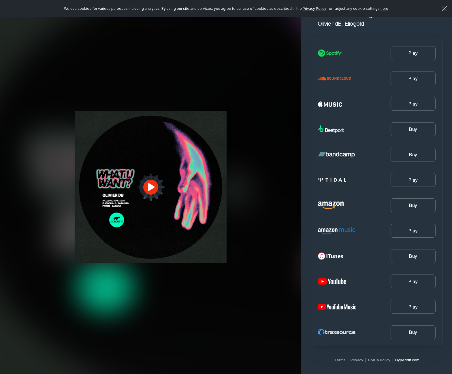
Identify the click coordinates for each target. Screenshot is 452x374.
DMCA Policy (379, 360)
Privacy (357, 360)
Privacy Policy (314, 8)
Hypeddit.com (407, 360)
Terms (340, 360)
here (384, 8)
